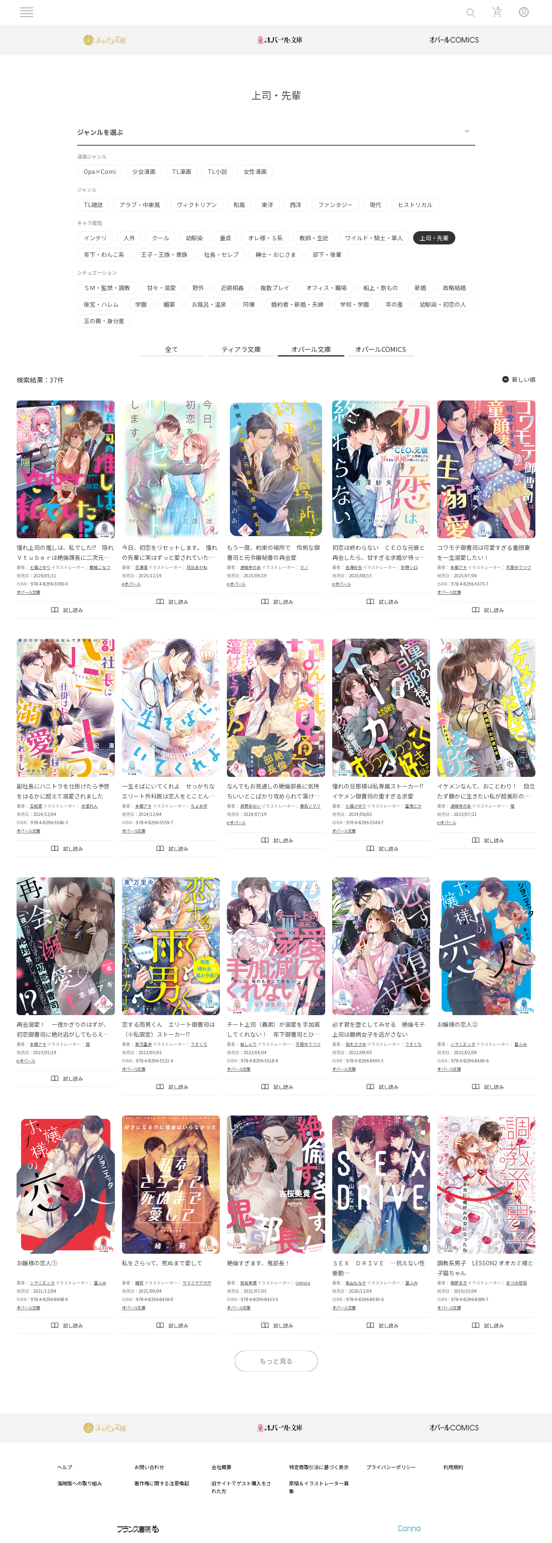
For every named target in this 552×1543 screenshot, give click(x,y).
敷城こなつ (100, 567)
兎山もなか (355, 1282)
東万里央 (143, 1044)
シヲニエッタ (462, 1044)
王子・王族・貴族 (164, 254)
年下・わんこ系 (104, 254)
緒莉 (139, 1282)
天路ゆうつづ (518, 567)
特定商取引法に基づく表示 (319, 1466)
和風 (239, 204)
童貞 (225, 238)
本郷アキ (458, 567)
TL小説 (217, 171)
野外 (198, 287)
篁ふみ (520, 1044)
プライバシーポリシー (391, 1466)
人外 (129, 238)
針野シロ (409, 567)
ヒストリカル (415, 204)
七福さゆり (40, 567)
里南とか (413, 806)
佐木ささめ (355, 1044)
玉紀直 (36, 806)
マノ (304, 567)
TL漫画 (181, 171)
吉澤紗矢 (353, 567)
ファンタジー (335, 204)
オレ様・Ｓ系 (265, 238)
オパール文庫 (28, 592)
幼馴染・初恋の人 (443, 304)
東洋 (267, 204)
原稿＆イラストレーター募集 (319, 1487)
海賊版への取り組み (79, 1483)
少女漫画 (144, 171)
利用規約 (453, 1466)
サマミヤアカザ (197, 1282)
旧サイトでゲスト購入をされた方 (241, 1487)
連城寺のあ (250, 567)
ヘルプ (64, 1466)
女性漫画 (255, 171)
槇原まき (458, 1282)
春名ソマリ (310, 806)
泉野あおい (250, 806)
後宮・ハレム (101, 304)
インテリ (95, 238)
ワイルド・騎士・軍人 (374, 238)
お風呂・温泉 (209, 304)
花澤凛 (141, 567)
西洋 (296, 204)
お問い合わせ (149, 1466)
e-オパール (131, 584)
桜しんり (248, 1044)
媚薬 (169, 304)
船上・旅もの (380, 287)
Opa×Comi (100, 171)
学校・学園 (354, 304)
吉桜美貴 (248, 1282)
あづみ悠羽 (516, 1282)
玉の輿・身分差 (104, 321)
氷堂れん (89, 806)
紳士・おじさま (275, 254)
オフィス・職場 (326, 287)
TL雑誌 (93, 204)
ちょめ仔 (199, 806)
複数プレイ (274, 287)
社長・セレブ (221, 254)
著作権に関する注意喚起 (161, 1483)
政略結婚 (454, 287)
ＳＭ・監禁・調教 (107, 287)
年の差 (394, 304)
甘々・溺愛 (161, 287)
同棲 (249, 304)
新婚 (420, 287)
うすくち (199, 1044)
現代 (375, 204)
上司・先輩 (434, 238)
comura (303, 1282)
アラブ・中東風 (139, 204)
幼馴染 (194, 238)
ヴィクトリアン (197, 204)
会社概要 (221, 1466)
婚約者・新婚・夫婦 (297, 304)
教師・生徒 (313, 238)
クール (160, 238)
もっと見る (276, 1361)
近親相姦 (232, 287)
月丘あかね (197, 567)
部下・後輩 (327, 254)
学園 (141, 304)
